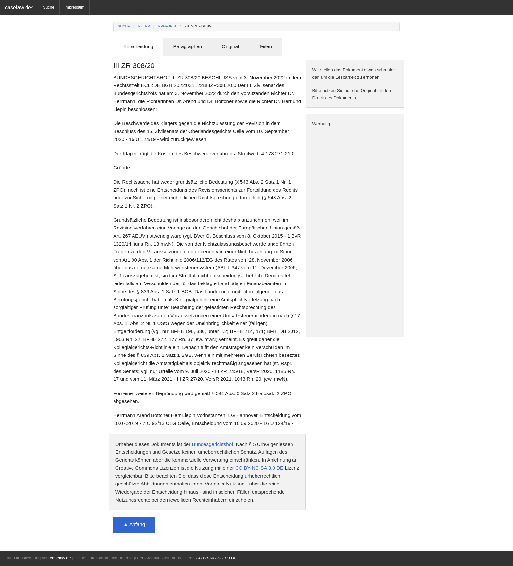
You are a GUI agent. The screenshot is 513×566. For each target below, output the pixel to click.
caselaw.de (60, 558)
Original (230, 46)
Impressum (74, 7)
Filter (144, 26)
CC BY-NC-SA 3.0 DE (259, 468)
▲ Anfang (134, 524)
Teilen (265, 46)
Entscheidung (198, 26)
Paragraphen (187, 46)
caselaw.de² (19, 7)
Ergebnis (167, 26)
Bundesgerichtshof (212, 444)
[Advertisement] (355, 232)
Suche (48, 7)
